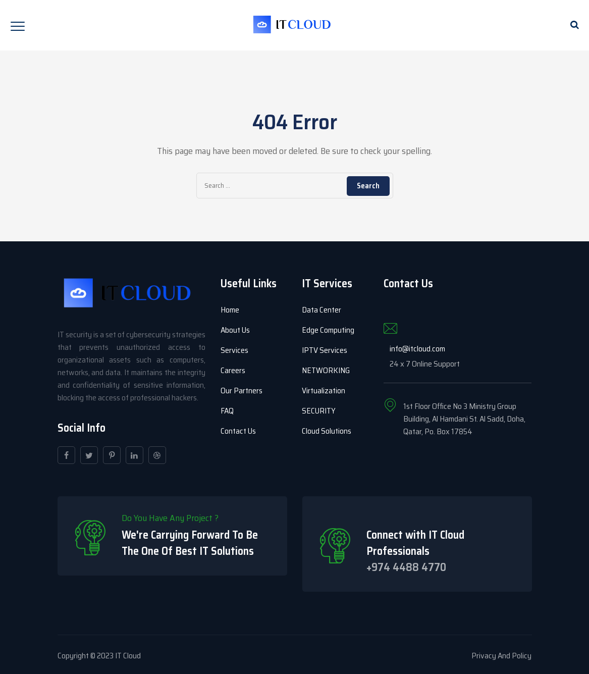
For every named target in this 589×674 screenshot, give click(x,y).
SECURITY (319, 410)
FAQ (227, 410)
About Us (235, 330)
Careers (233, 370)
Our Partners (241, 390)
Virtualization (323, 390)
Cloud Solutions (326, 431)
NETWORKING (326, 370)
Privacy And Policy (501, 655)
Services (234, 350)
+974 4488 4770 (406, 567)
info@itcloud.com (417, 348)
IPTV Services (324, 350)
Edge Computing (328, 330)
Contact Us (238, 431)
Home (230, 309)
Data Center (321, 309)
